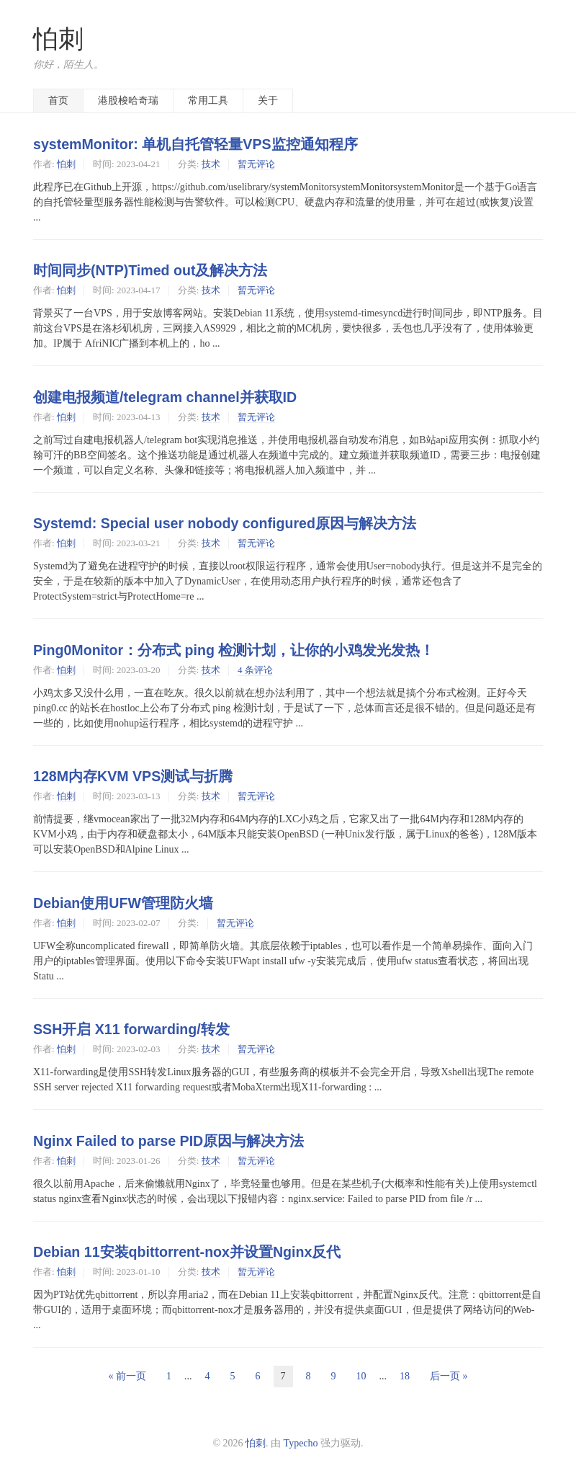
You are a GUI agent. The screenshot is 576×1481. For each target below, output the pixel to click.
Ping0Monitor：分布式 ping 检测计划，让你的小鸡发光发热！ (233, 650)
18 (405, 1376)
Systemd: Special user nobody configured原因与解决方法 (224, 523)
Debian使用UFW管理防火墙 (123, 903)
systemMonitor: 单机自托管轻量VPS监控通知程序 (195, 144)
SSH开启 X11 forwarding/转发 (131, 1029)
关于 (268, 100)
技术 (211, 164)
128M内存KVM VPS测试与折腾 (133, 776)
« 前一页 (128, 1376)
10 (361, 1376)
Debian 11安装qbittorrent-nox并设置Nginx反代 (187, 1252)
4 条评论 (255, 669)
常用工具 (208, 100)
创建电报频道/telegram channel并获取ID (165, 397)
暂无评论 (256, 164)
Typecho (301, 1443)
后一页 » (449, 1376)
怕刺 (58, 39)
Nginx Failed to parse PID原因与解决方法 (168, 1141)
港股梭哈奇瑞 (128, 100)
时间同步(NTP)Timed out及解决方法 (150, 270)
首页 (58, 100)
